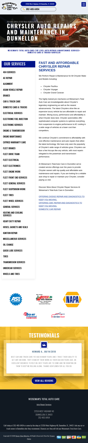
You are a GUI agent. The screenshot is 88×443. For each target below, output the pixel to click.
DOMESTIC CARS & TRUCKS (39, 53)
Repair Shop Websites (22, 441)
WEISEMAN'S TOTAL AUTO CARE (21, 51)
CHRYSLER (56, 53)
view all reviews (44, 386)
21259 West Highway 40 (27, 21)
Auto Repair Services (44, 409)
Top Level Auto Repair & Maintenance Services (57, 51)
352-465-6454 (32, 9)
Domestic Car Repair (50, 209)
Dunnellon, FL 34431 (44, 21)
